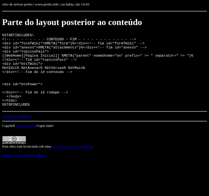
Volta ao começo (16, 130)
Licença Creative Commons (72, 161)
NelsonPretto (25, 140)
